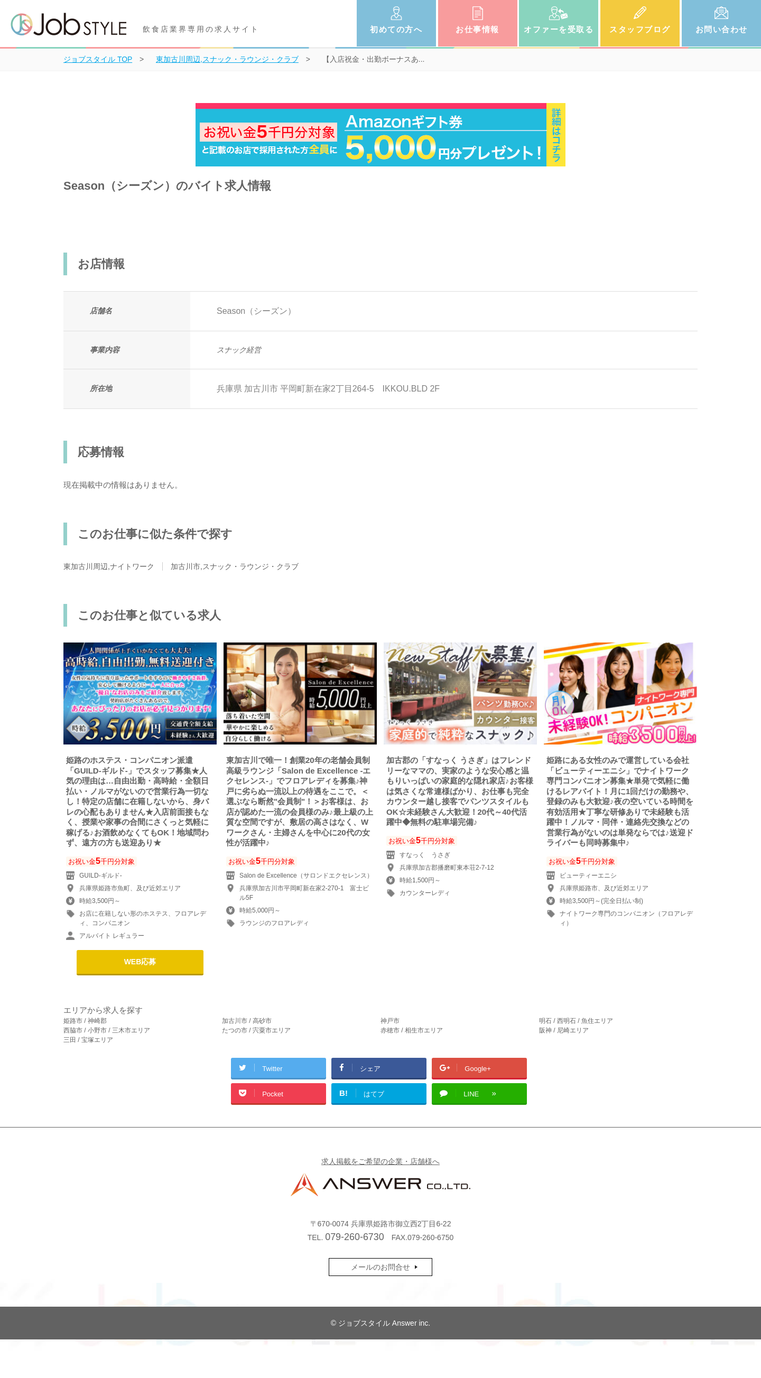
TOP (97, 59)
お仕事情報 (477, 29)
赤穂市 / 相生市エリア (411, 1030)
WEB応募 (140, 961)
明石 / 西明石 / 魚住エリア (576, 1021)
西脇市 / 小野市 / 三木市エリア (106, 1030)
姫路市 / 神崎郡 (85, 1021)
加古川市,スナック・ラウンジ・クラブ (235, 566)
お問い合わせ (721, 29)
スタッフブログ (640, 29)
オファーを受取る (558, 29)
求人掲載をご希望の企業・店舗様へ (380, 1161)
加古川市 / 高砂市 (247, 1021)
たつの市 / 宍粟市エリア (256, 1030)
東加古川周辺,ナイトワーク (108, 566)
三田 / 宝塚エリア (88, 1040)
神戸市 (390, 1021)
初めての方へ (396, 29)
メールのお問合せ (380, 1267)
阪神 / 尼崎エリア (564, 1030)
